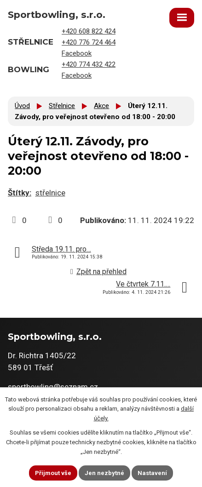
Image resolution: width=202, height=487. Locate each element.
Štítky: (19, 192)
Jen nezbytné (104, 473)
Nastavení (152, 473)
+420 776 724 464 (88, 42)
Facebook (77, 53)
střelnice (50, 192)
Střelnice (62, 106)
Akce (101, 106)
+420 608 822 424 (88, 31)
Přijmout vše (53, 473)
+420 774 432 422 (88, 64)
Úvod (22, 106)
